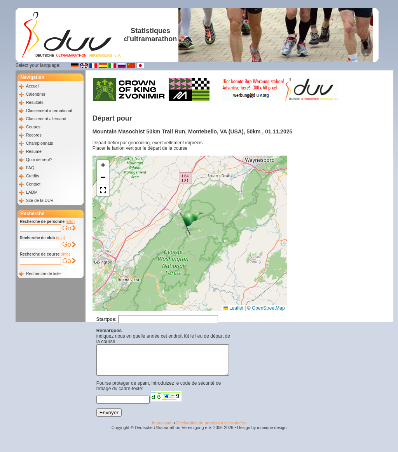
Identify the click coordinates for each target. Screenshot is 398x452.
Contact (33, 184)
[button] (191, 223)
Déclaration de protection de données (211, 428)
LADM (32, 192)
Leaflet (233, 308)
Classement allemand (46, 118)
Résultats (35, 102)
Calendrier (35, 94)
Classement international (49, 110)
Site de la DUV (40, 200)
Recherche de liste (43, 273)
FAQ (30, 167)
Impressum (162, 428)
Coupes (33, 126)
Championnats (39, 143)
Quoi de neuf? (39, 159)
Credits (32, 175)
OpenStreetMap (268, 308)
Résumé (34, 151)
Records (34, 135)
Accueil (33, 86)
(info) (70, 221)
